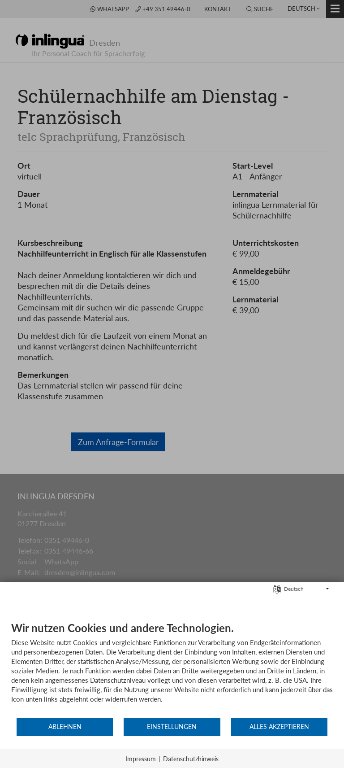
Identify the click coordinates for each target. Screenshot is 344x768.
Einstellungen (172, 726)
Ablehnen (65, 726)
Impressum (140, 759)
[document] (172, 669)
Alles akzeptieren (279, 726)
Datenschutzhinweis (191, 759)
